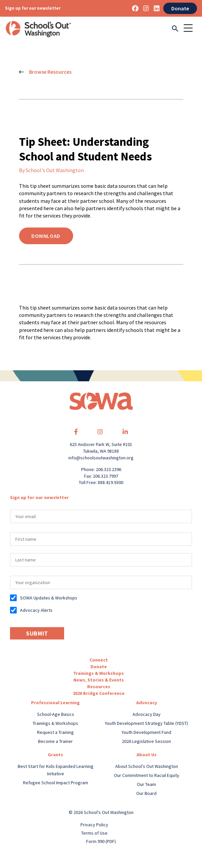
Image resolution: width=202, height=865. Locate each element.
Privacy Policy (94, 825)
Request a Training (55, 732)
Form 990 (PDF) (101, 841)
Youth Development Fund (146, 732)
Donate (180, 8)
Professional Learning (55, 703)
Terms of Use (94, 833)
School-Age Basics (55, 714)
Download (45, 236)
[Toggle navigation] (190, 29)
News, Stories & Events (98, 680)
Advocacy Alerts (36, 610)
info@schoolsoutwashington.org (101, 458)
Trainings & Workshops (98, 673)
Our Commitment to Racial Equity (146, 775)
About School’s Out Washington (146, 766)
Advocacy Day (147, 714)
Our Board (146, 793)
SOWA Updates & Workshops (48, 598)
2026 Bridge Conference (99, 693)
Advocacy (146, 703)
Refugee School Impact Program (55, 783)
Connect (98, 660)
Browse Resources (45, 72)
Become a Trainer (55, 741)
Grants (55, 755)
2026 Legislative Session (146, 741)
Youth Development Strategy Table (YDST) (146, 723)
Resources (98, 687)
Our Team (146, 784)
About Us (147, 755)
